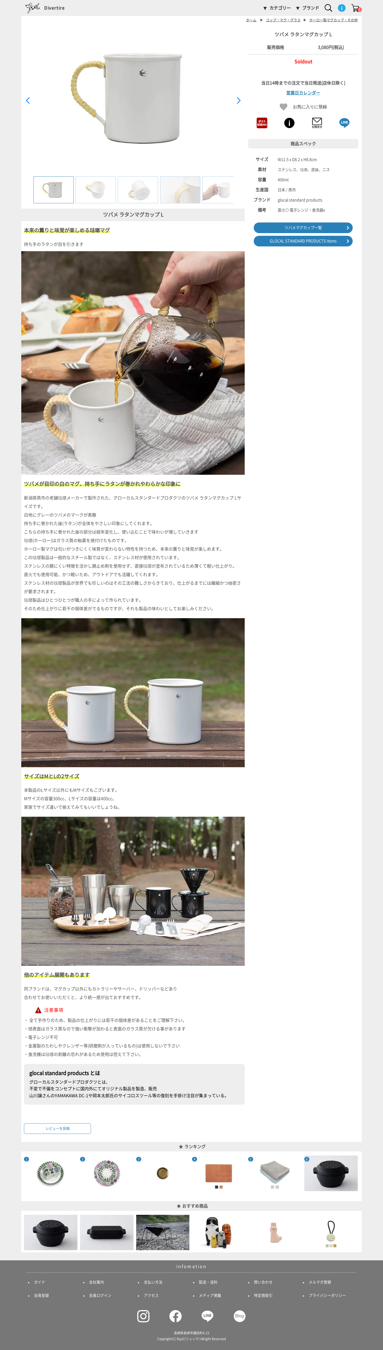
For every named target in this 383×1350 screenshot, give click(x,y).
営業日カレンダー (303, 93)
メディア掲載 (210, 1295)
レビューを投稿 (57, 1128)
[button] (238, 100)
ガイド (39, 1282)
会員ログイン (100, 1295)
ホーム (251, 20)
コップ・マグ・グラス (283, 20)
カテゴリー (280, 8)
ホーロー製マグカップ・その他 (333, 20)
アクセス (151, 1295)
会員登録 (41, 1295)
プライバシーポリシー (327, 1295)
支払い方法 (153, 1282)
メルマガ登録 (320, 1282)
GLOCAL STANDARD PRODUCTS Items (303, 241)
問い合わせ (263, 1282)
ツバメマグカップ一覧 (303, 228)
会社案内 (96, 1282)
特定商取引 (263, 1295)
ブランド (310, 8)
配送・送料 (208, 1282)
